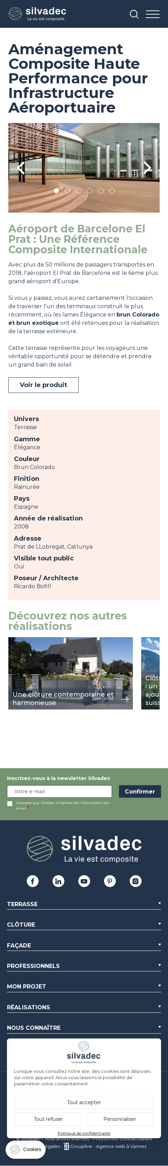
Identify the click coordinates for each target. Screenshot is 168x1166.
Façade (19, 945)
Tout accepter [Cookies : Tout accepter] (84, 1102)
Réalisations (28, 1007)
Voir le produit (43, 385)
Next (147, 168)
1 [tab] (56, 192)
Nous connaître (34, 1028)
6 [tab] (111, 192)
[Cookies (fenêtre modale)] (26, 1151)
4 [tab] (89, 192)
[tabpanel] (84, 168)
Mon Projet (26, 986)
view (14, 641)
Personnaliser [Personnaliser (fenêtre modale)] (119, 1119)
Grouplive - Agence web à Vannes (108, 1146)
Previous (21, 168)
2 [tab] (67, 192)
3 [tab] (78, 192)
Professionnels (33, 966)
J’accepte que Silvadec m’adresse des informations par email (63, 805)
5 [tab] (100, 192)
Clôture (21, 924)
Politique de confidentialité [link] (84, 1133)
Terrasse (22, 904)
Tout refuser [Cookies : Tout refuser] (48, 1119)
